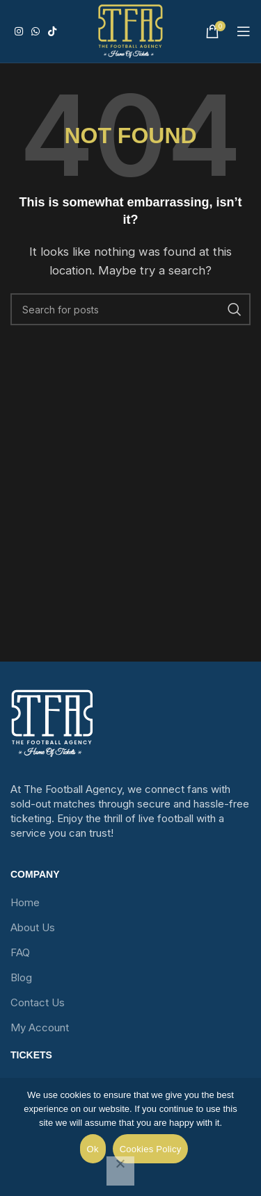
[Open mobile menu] (244, 31)
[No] (120, 1171)
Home (25, 902)
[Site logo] (130, 31)
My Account (39, 1027)
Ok (93, 1149)
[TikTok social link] (52, 31)
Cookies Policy (151, 1149)
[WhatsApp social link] (35, 31)
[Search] (130, 309)
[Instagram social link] (18, 31)
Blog (21, 977)
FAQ (20, 952)
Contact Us (37, 1002)
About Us (32, 927)
